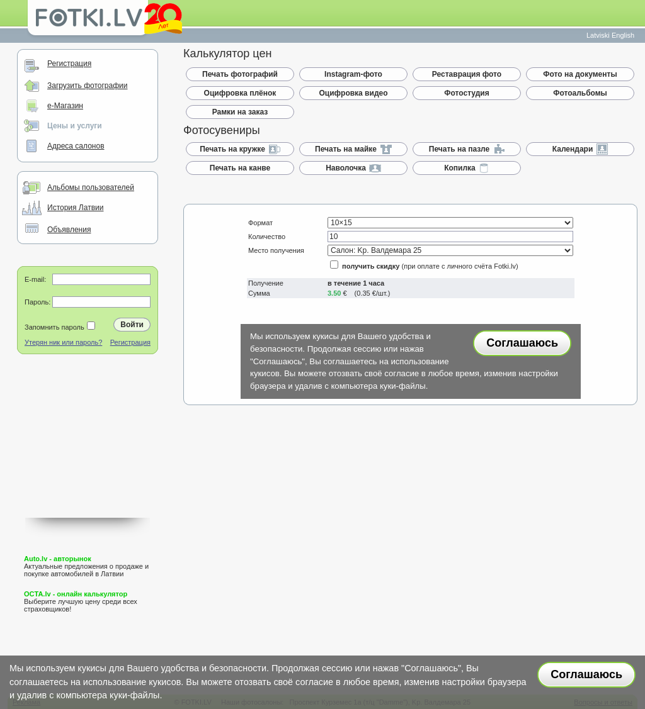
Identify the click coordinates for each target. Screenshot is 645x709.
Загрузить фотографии (87, 85)
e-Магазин (65, 105)
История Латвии (75, 207)
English (623, 35)
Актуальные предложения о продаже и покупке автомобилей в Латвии (86, 566)
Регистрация (69, 63)
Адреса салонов (76, 146)
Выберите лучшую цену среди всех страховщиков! (80, 601)
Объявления (69, 229)
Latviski (598, 35)
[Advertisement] (88, 455)
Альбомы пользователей (90, 187)
